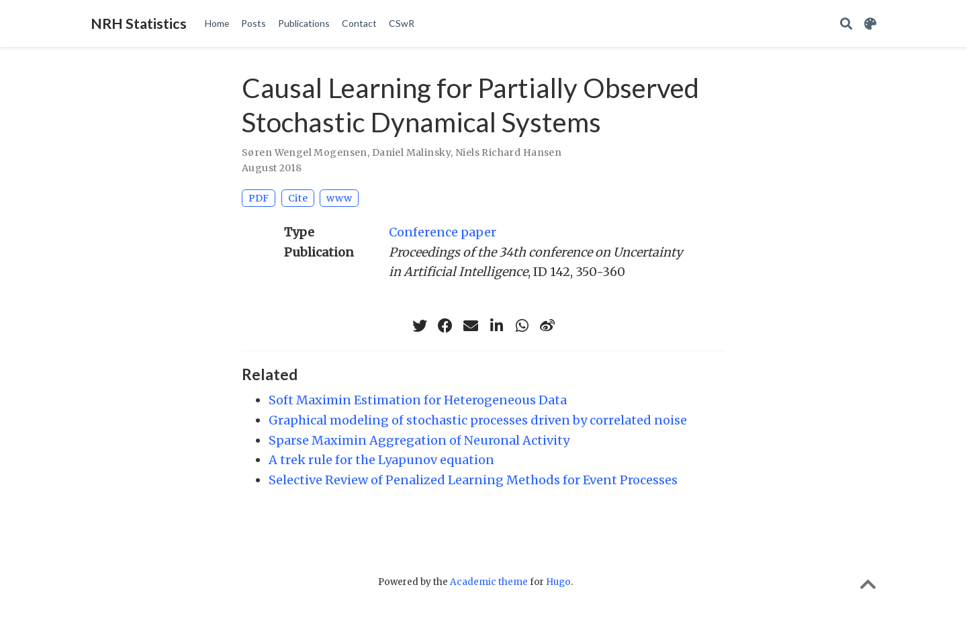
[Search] (846, 24)
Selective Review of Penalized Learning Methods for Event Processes (473, 480)
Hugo (558, 582)
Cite (298, 198)
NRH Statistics (139, 23)
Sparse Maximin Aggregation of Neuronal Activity (419, 440)
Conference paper (442, 232)
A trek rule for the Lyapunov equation (381, 459)
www (339, 198)
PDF (258, 198)
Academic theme (489, 582)
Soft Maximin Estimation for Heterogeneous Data (418, 400)
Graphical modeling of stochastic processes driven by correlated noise (478, 420)
